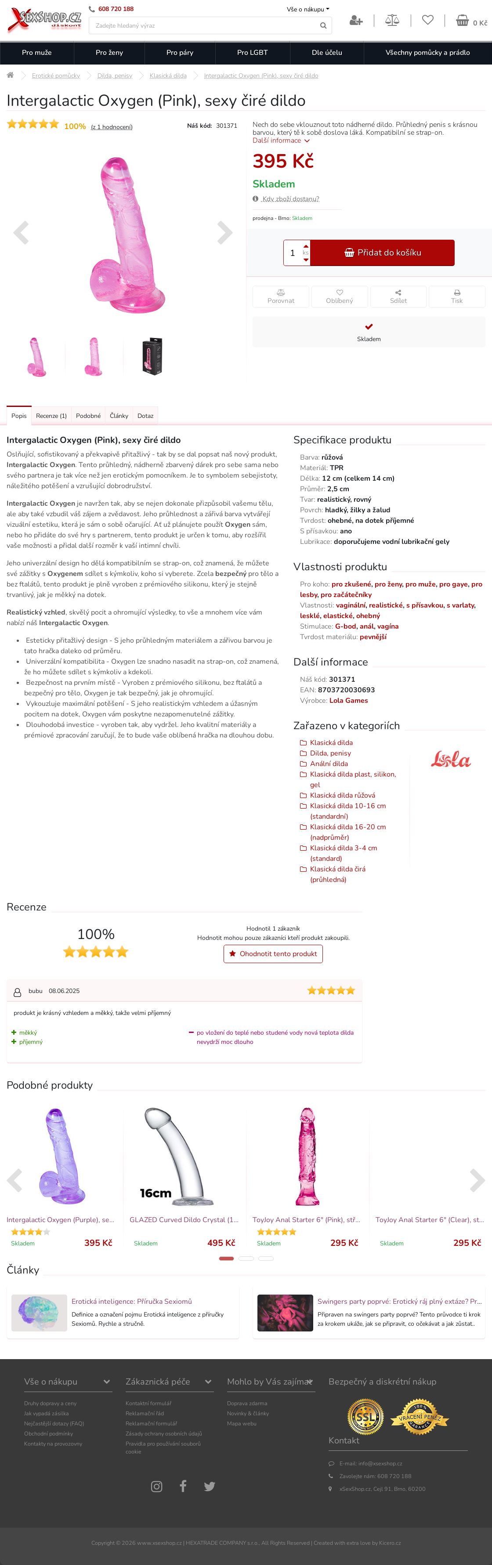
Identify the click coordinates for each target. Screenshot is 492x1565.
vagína (388, 626)
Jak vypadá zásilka (46, 1413)
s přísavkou (424, 605)
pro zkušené (351, 584)
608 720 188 (116, 9)
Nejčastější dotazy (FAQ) (54, 1423)
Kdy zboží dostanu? (286, 198)
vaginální (350, 605)
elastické (338, 616)
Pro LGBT (252, 53)
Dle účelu (327, 53)
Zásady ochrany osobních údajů (164, 1433)
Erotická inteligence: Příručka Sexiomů (132, 1301)
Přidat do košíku (382, 253)
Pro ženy (109, 53)
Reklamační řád (145, 1413)
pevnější (373, 637)
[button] (226, 1258)
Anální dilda (329, 764)
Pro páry (179, 53)
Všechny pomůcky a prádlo (428, 53)
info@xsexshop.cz (380, 1463)
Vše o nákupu (305, 9)
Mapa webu (242, 1423)
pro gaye (453, 584)
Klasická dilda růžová (342, 795)
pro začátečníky (346, 595)
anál (367, 626)
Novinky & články (248, 1413)
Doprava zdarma (247, 1403)
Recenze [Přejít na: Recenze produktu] (51, 416)
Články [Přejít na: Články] (119, 416)
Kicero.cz (390, 1543)
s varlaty (460, 605)
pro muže (420, 584)
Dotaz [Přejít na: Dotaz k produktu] (145, 416)
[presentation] (20, 234)
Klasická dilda (331, 743)
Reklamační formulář (151, 1423)
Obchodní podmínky (48, 1433)
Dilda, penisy (330, 753)
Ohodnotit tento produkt (273, 954)
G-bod (345, 626)
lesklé (310, 616)
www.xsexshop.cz (159, 1543)
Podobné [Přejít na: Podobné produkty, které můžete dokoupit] (88, 416)
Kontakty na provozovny (53, 1443)
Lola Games (348, 700)
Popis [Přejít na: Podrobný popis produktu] (19, 416)
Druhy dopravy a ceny (50, 1403)
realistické (386, 605)
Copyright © (105, 1543)
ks (306, 252)
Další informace (283, 140)
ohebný (368, 616)
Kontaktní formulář (148, 1403)
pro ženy (388, 584)
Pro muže (37, 53)
